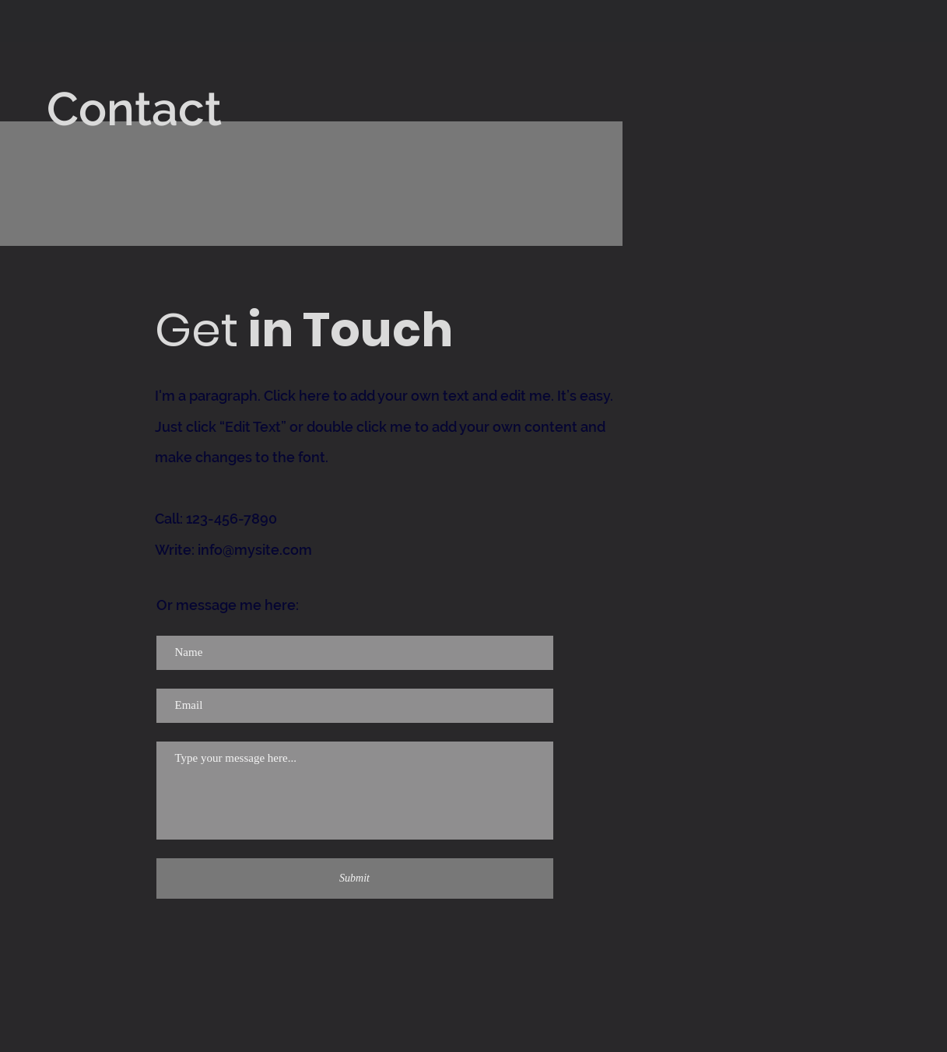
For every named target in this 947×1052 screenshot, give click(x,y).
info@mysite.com (255, 550)
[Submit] (354, 878)
